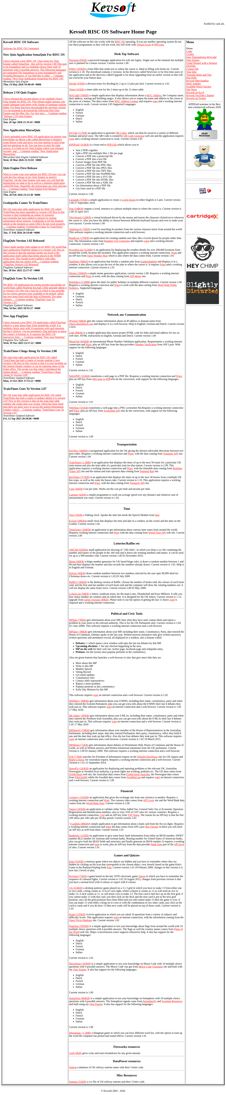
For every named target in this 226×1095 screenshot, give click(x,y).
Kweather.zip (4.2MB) (81, 249)
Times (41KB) (76, 89)
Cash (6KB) (75, 1053)
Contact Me (192, 69)
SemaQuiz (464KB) (79, 998)
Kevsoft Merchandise (197, 80)
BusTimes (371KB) (79, 477)
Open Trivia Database (80, 920)
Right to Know (77, 759)
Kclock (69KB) (77, 521)
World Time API (157, 532)
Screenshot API (112, 410)
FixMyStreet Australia (138, 774)
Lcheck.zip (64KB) (79, 593)
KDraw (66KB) (77, 573)
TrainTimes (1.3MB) (80, 462)
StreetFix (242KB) (79, 768)
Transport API (170, 453)
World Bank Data (95, 803)
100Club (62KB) (78, 549)
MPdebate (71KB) (78, 745)
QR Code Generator (134, 135)
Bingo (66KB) (76, 561)
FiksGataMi (81, 777)
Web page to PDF (101, 379)
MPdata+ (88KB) (78, 631)
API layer (179, 844)
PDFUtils (112, 144)
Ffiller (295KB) (77, 69)
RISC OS (120, 41)
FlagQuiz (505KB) (79, 926)
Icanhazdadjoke (149, 261)
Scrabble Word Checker (198, 86)
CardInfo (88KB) (80, 823)
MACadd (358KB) (79, 95)
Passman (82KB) (78, 60)
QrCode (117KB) (78, 133)
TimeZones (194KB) (80, 529)
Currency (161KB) (79, 797)
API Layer (148, 800)
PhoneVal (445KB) (79, 341)
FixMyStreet (75, 774)
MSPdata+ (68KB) (79, 701)
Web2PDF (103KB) (79, 376)
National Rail (147, 471)
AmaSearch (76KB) (79, 229)
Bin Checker (151, 826)
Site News (191, 89)
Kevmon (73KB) (78, 876)
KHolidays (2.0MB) (79, 282)
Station (72, 1067)
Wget (174, 252)
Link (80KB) (76, 332)
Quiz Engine (79, 969)
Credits (190, 54)
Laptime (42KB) (77, 494)
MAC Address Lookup (126, 101)
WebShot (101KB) (79, 407)
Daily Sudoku (193, 83)
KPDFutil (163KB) (79, 144)
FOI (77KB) (75, 756)
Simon (142, 876)
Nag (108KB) (76, 208)
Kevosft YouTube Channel (200, 95)
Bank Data (156, 844)
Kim (109, 867)
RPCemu (159, 44)
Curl (102, 815)
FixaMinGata (134, 777)
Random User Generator (117, 241)
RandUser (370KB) (79, 238)
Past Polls (191, 77)
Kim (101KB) (76, 861)
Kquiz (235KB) (77, 914)
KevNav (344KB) (78, 450)
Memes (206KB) (78, 273)
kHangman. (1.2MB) (80, 1033)
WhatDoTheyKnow (147, 756)
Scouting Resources (172, 1001)
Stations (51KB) (77, 1081)
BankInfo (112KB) (79, 835)
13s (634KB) (76, 888)
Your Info (191, 72)
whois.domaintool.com (81, 324)
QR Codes (121, 133)
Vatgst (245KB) (77, 809)
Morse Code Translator (151, 966)
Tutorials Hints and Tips (199, 74)
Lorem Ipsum (129, 199)
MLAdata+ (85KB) (79, 715)
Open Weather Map (97, 255)
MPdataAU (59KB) (79, 730)
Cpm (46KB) (76, 489)
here (157, 515)
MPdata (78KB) (77, 620)
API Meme (135, 276)
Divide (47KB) (77, 83)
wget (155, 101)
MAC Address (153, 95)
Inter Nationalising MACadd (201, 57)
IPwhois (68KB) (77, 321)
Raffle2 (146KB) (78, 582)
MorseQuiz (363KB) (80, 963)
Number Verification (146, 344)
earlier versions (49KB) (96, 599)
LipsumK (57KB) (78, 199)
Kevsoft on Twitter (196, 98)
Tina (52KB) (76, 515)
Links (189, 51)
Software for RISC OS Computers (21, 48)
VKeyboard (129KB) (80, 217)
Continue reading (33, 77)
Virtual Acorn (144, 44)
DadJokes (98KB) (78, 261)
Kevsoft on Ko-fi (195, 92)
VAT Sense (133, 815)
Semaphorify (150, 1001)
